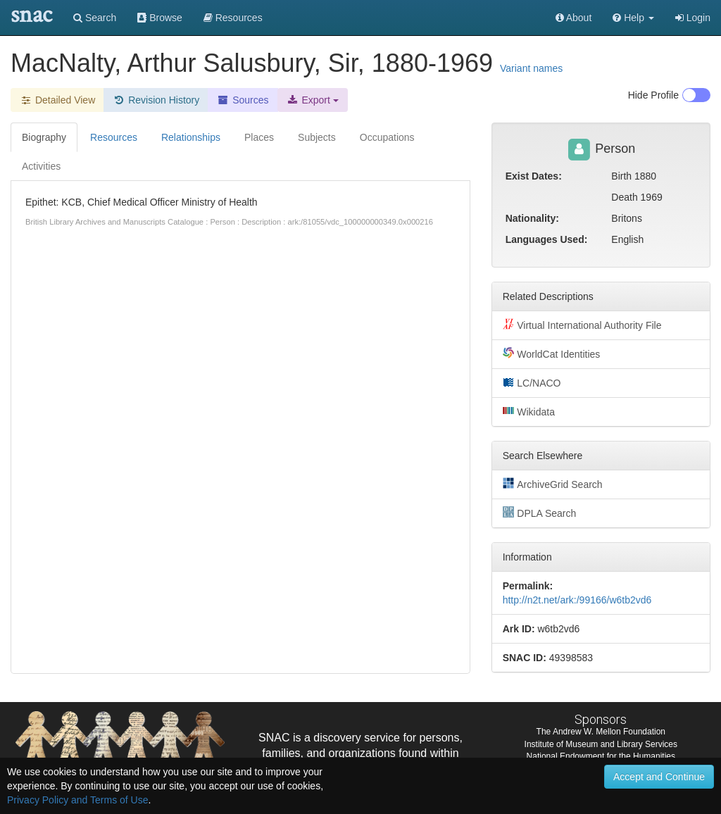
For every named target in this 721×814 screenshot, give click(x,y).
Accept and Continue (659, 776)
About (574, 17)
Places (259, 137)
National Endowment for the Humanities (601, 756)
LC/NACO (532, 382)
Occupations (387, 137)
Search (94, 17)
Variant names (531, 68)
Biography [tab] (44, 137)
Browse (159, 17)
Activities (41, 166)
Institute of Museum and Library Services (601, 744)
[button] (633, 17)
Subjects (317, 137)
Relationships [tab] (190, 137)
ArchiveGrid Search (553, 483)
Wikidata (529, 411)
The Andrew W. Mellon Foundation (601, 732)
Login (692, 17)
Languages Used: (547, 239)
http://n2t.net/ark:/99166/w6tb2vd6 (577, 600)
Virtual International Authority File (582, 324)
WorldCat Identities (552, 353)
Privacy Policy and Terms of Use (77, 800)
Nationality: (532, 218)
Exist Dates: (534, 176)
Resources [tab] (113, 137)
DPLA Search (540, 512)
